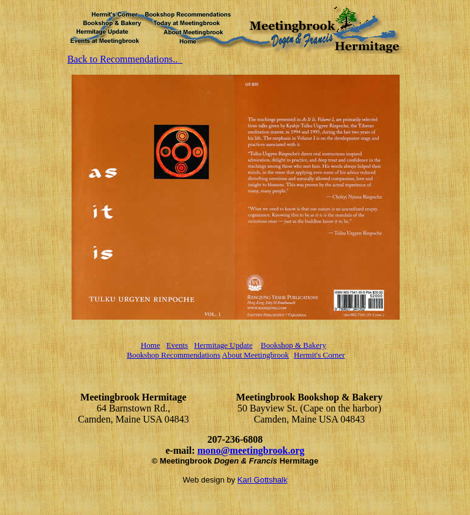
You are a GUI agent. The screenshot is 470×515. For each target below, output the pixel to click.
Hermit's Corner (319, 354)
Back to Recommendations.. (124, 59)
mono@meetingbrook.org (250, 450)
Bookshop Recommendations (173, 354)
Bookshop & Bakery (293, 345)
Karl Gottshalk (262, 479)
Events (177, 345)
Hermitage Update (223, 345)
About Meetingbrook (255, 354)
